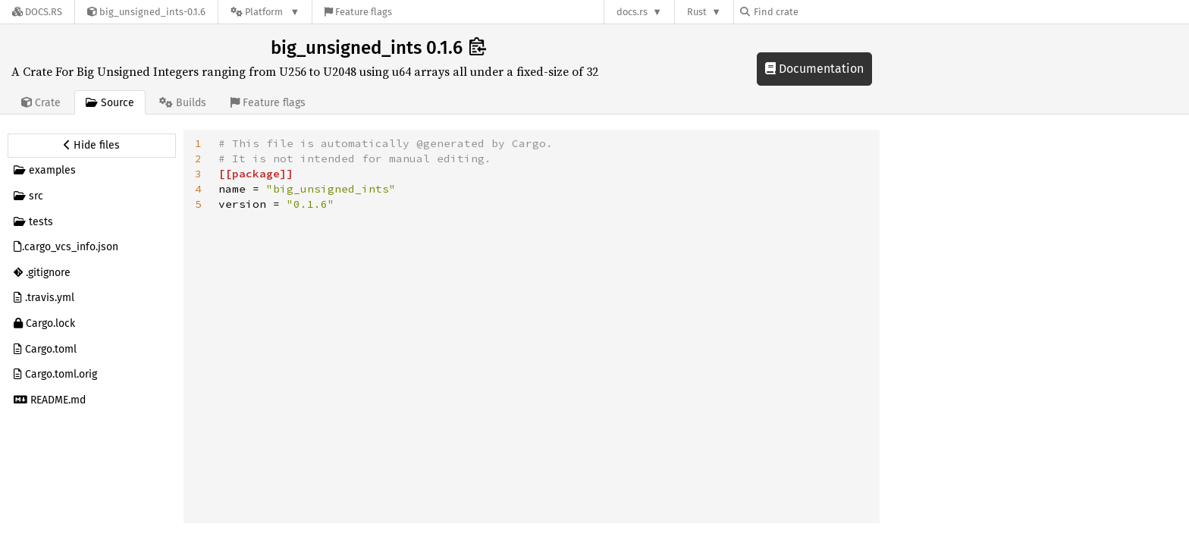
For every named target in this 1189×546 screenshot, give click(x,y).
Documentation (814, 68)
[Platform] (265, 12)
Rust (697, 11)
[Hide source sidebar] (91, 145)
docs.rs (632, 11)
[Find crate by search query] (816, 12)
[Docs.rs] (37, 12)
